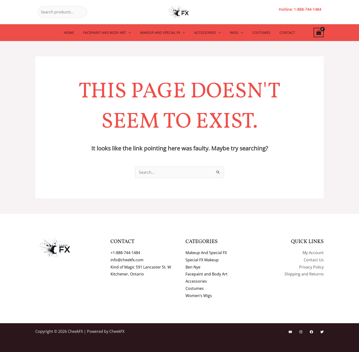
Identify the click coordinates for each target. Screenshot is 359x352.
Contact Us (314, 260)
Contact (280, 32)
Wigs (232, 32)
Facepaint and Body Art (109, 32)
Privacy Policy (311, 267)
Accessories (205, 32)
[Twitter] (322, 332)
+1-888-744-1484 (125, 252)
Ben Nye (193, 267)
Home (76, 32)
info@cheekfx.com (127, 260)
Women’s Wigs (199, 295)
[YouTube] (290, 332)
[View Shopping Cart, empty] (319, 32)
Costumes (257, 32)
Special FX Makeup (202, 260)
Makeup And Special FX (162, 32)
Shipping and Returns (304, 274)
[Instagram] (301, 332)
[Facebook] (311, 332)
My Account (313, 252)
